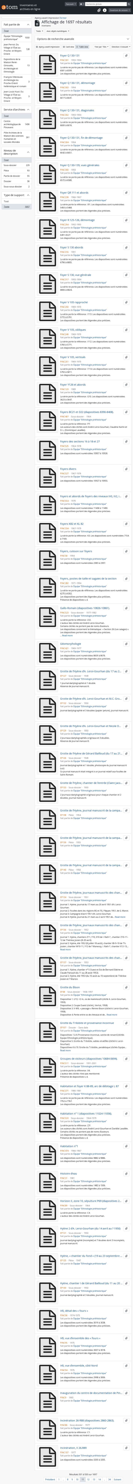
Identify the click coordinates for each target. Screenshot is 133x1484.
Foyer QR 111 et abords (74, 192)
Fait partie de (12, 24)
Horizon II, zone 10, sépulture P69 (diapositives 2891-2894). (91, 1201)
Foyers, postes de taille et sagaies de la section (88, 578)
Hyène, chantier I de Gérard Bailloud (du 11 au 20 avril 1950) (91, 1283)
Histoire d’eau (68, 1173)
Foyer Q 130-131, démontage (77, 83)
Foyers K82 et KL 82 (72, 523)
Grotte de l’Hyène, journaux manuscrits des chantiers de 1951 (91, 892)
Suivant (117, 1479)
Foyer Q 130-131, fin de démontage (81, 137)
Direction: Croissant (120, 47)
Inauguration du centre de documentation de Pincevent (91, 1393)
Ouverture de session (119, 10)
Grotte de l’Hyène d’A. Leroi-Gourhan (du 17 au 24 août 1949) (91, 671)
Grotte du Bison (70, 987)
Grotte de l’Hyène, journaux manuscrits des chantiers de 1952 (91, 925)
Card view (68, 47)
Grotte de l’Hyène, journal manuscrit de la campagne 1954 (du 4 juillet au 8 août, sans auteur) (91, 810)
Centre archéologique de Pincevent (16, 124)
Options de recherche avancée (55, 39)
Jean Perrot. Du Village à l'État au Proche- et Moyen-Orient (16, 49)
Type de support (14, 195)
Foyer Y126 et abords (73, 384)
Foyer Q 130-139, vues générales (79, 165)
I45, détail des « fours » (74, 1310)
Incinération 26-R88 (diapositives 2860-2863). (87, 1420)
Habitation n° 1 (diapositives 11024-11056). (86, 1113)
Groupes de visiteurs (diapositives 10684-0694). (89, 1058)
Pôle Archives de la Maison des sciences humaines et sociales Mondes (16, 137)
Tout (6, 30)
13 (94, 1479)
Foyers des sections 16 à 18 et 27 (80, 441)
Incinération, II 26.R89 (73, 1447)
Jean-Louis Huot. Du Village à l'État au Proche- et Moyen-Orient (16, 96)
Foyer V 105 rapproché (74, 302)
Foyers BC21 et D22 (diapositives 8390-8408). (87, 412)
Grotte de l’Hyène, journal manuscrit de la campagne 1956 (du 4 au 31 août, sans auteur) (91, 865)
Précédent (50, 1479)
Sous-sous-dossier (16, 187)
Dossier (16, 182)
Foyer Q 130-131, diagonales (77, 110)
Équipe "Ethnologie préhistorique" (16, 38)
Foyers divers (68, 468)
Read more (67, 635)
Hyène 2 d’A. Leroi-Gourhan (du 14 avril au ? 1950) (90, 1228)
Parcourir (70, 4)
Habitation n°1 (69, 1146)
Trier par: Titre (100, 47)
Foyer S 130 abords (71, 247)
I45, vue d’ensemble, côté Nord (79, 1365)
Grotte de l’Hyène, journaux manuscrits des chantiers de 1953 (91, 957)
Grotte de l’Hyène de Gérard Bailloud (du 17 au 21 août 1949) (91, 753)
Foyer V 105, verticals (72, 357)
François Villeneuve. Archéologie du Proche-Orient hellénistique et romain (16, 82)
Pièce (16, 171)
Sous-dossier (16, 166)
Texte (16, 207)
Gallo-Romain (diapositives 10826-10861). (85, 608)
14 (99, 1479)
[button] (99, 10)
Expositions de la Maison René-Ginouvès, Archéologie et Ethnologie (16, 65)
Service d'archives (14, 109)
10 (77, 1479)
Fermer (63, 17)
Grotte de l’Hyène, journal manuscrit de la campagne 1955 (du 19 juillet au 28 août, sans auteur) (91, 837)
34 (109, 1479)
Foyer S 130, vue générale (75, 275)
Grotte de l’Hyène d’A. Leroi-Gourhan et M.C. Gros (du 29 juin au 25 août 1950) (91, 698)
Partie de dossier (16, 176)
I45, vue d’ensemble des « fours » (80, 1338)
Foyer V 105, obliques (73, 329)
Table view (82, 47)
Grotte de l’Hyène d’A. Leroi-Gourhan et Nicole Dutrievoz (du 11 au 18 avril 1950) (91, 726)
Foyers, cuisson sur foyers (76, 551)
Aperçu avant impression (48, 47)
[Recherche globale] (106, 4)
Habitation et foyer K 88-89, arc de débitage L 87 (89, 1086)
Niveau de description (11, 152)
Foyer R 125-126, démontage (77, 220)
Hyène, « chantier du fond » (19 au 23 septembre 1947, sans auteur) (91, 1255)
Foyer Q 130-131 (70, 55)
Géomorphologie (70, 643)
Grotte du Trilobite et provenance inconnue (87, 1023)
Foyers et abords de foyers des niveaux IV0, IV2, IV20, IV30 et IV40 (91, 496)
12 (88, 1479)
